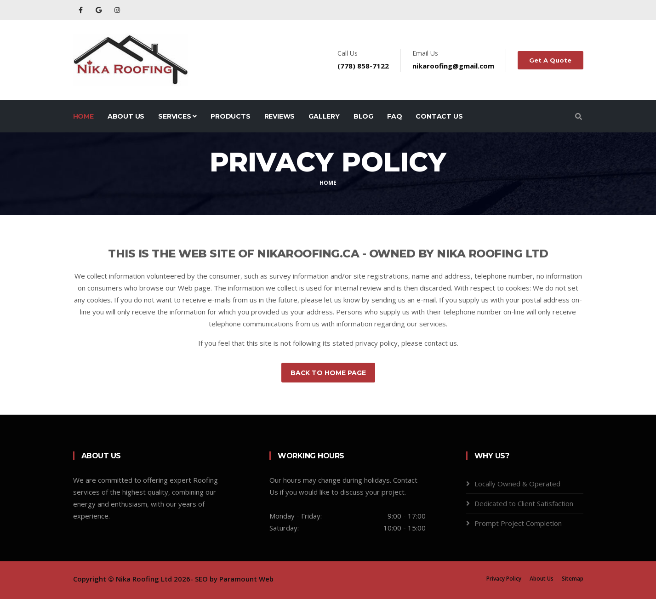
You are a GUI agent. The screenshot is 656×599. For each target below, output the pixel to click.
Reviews (279, 116)
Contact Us (439, 116)
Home (83, 116)
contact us (440, 343)
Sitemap (572, 578)
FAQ (394, 116)
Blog (363, 116)
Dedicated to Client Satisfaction (523, 503)
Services (177, 116)
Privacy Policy (503, 578)
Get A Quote (551, 60)
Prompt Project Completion (518, 523)
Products (230, 116)
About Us (126, 116)
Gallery (324, 116)
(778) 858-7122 (363, 65)
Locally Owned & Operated (517, 483)
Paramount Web (246, 578)
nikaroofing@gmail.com (454, 65)
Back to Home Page (328, 373)
